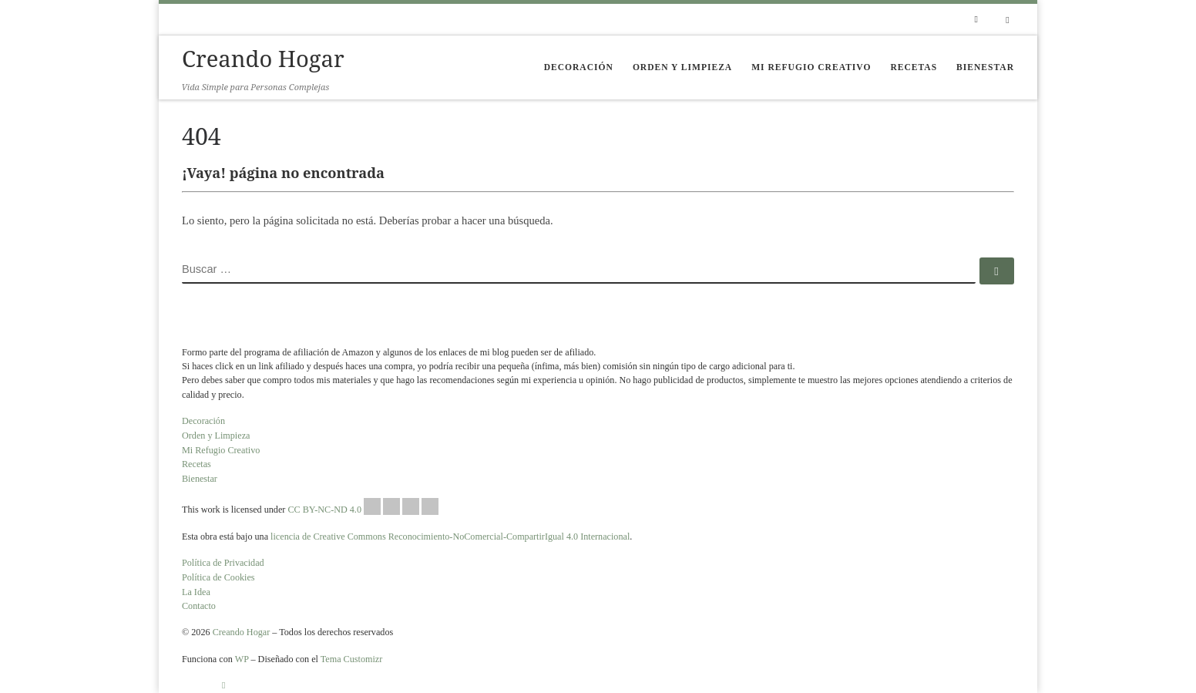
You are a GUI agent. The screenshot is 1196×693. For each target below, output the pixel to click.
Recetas (196, 464)
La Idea (196, 592)
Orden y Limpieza (216, 435)
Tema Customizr (352, 659)
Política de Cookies (218, 577)
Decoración (203, 420)
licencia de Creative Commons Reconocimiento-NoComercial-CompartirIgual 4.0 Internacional (450, 536)
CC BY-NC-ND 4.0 (362, 506)
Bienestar (199, 478)
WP (242, 659)
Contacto (199, 605)
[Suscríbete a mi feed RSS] (976, 19)
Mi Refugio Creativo (221, 450)
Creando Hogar (241, 632)
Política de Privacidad (223, 562)
